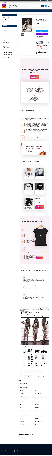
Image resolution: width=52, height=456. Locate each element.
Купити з (42, 33)
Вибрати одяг (39, 257)
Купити (41, 31)
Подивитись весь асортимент (34, 77)
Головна (4, 10)
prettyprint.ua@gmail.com (8, 54)
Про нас (20, 10)
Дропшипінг (16, 447)
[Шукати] (42, 6)
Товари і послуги (11, 10)
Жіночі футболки (4, 447)
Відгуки (4, 21)
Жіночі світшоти (4, 450)
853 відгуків (43, 0)
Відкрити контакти (40, 207)
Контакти (26, 10)
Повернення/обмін (17, 451)
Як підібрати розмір (17, 450)
